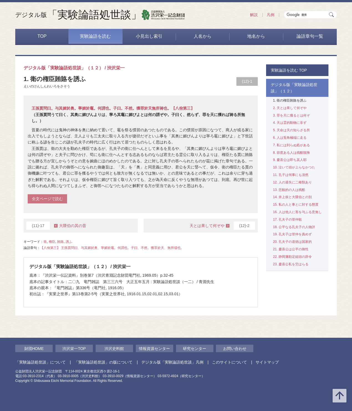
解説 (254, 14)
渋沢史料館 (114, 348)
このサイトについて (229, 362)
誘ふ (69, 242)
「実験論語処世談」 (78, 15)
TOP (42, 36)
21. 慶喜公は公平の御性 (290, 249)
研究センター (194, 348)
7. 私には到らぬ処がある (291, 145)
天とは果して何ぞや (222, 225)
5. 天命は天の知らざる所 (291, 130)
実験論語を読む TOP (289, 70)
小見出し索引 (149, 36)
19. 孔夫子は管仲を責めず (292, 234)
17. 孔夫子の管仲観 (287, 219)
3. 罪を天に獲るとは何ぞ (291, 115)
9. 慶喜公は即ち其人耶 (290, 160)
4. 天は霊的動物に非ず (290, 123)
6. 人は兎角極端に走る (290, 138)
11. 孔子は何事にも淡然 (290, 175)
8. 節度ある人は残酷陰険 (291, 153)
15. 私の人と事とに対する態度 (295, 204)
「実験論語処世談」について (40, 362)
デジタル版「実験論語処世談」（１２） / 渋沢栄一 (74, 67)
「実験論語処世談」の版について (103, 362)
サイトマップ (267, 362)
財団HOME (34, 348)
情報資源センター (154, 348)
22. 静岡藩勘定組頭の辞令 (292, 257)
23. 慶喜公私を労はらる (290, 264)
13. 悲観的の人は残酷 (289, 190)
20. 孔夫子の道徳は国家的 (292, 242)
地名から (256, 36)
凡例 (270, 14)
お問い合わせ (234, 348)
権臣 (52, 242)
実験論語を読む (95, 36)
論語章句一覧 (310, 36)
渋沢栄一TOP (74, 348)
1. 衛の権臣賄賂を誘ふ (290, 100)
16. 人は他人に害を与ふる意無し (297, 212)
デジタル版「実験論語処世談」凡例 (172, 362)
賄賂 (60, 242)
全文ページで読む (47, 198)
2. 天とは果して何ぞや (290, 108)
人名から (202, 36)
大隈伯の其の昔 (56, 225)
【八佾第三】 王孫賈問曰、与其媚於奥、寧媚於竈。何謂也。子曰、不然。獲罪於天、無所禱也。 (112, 248)
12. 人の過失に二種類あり (292, 182)
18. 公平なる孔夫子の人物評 (294, 227)
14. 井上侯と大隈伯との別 (292, 197)
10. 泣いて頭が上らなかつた (294, 167)
